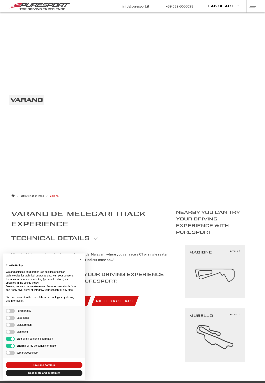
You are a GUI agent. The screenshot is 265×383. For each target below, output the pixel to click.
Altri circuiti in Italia (32, 196)
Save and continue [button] (44, 365)
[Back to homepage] (14, 195)
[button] (251, 6)
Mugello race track (115, 301)
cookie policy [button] (31, 282)
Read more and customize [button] (44, 372)
